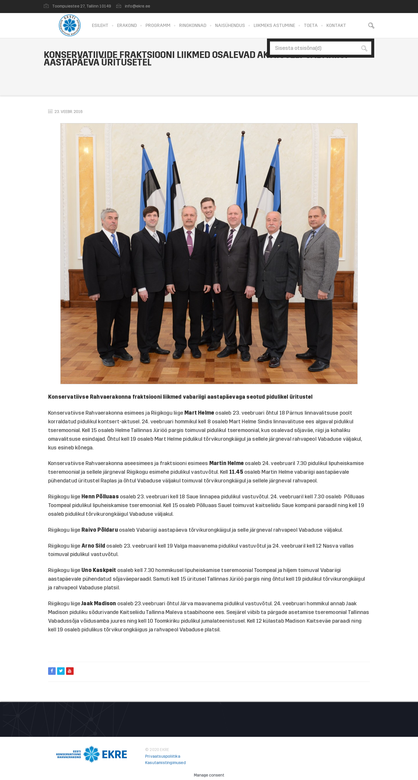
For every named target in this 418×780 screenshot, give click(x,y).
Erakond (127, 25)
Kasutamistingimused (165, 762)
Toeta (311, 25)
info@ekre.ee (137, 6)
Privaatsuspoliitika (162, 756)
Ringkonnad (192, 25)
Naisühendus (230, 25)
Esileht (100, 25)
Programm (158, 25)
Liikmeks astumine (274, 25)
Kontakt (336, 25)
